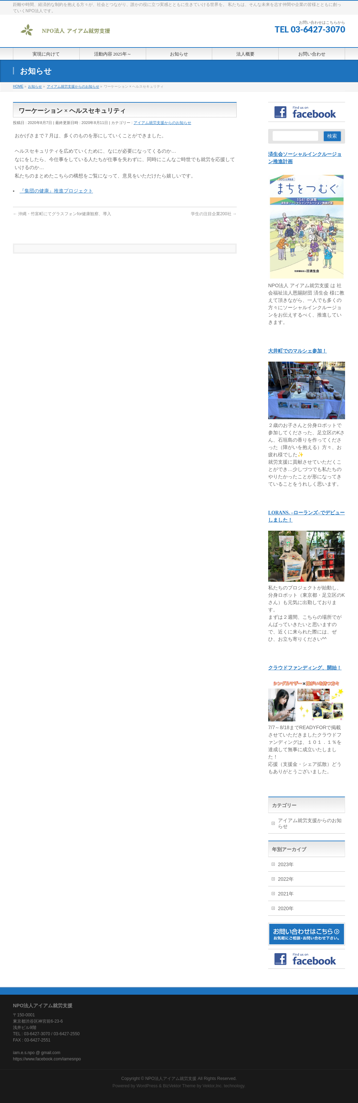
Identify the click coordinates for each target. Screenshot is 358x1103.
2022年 (286, 879)
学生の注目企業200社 (214, 213)
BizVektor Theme (179, 1085)
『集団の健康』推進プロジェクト (56, 191)
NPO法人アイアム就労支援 (170, 1077)
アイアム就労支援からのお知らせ (162, 123)
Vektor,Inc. (212, 1085)
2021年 (286, 894)
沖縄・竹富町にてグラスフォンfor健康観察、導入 (62, 213)
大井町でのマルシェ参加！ (297, 351)
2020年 (286, 908)
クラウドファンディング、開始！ (305, 667)
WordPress (147, 1085)
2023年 (286, 864)
